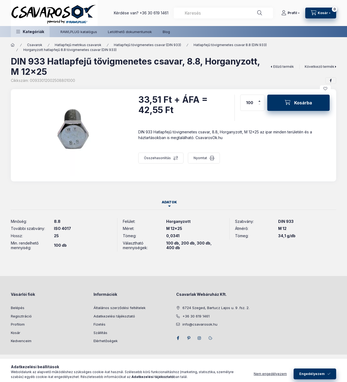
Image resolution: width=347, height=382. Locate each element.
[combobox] (223, 13)
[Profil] (290, 13)
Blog (166, 32)
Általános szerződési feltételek (120, 308)
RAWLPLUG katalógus (78, 32)
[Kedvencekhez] (325, 88)
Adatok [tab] (169, 202)
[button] (30, 31)
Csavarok (34, 45)
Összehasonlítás (157, 158)
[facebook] (330, 80)
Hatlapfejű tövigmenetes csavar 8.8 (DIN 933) (230, 45)
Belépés (17, 308)
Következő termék (319, 67)
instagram (199, 338)
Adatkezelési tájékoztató (114, 316)
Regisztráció (21, 316)
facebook (177, 338)
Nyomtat (200, 158)
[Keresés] (260, 13)
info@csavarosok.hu (199, 324)
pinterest (188, 338)
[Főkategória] (13, 45)
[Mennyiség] (249, 103)
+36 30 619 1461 (154, 13)
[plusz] (259, 99)
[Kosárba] (298, 103)
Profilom (18, 324)
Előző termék (283, 67)
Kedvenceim (21, 341)
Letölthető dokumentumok (130, 32)
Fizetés (99, 324)
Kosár (15, 332)
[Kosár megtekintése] (320, 13)
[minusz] (259, 107)
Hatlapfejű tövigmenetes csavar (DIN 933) (147, 45)
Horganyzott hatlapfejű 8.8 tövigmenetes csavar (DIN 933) (70, 50)
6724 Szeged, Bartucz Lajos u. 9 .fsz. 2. (215, 308)
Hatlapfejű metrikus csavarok (78, 45)
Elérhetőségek (106, 341)
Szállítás (100, 332)
